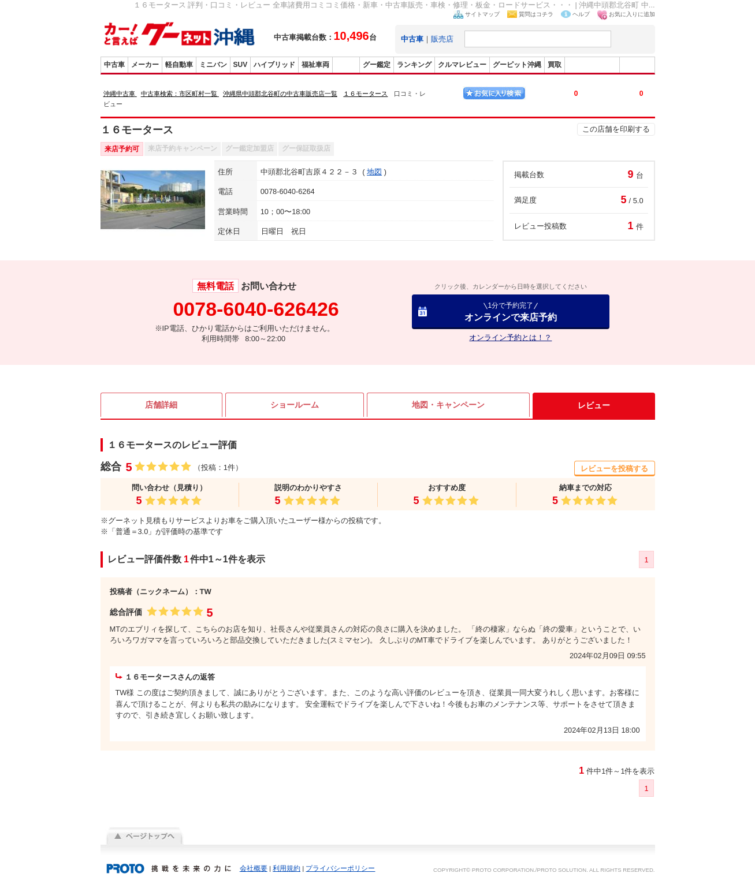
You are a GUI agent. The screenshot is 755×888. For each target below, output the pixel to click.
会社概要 (253, 868)
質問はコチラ (536, 14)
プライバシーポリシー (340, 868)
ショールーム (294, 405)
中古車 (114, 65)
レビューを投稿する (614, 468)
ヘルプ (581, 14)
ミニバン (213, 65)
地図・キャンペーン (448, 405)
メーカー (145, 65)
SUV (240, 65)
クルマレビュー (462, 65)
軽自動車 (179, 65)
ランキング (414, 65)
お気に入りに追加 (632, 14)
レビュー (594, 405)
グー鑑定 (376, 65)
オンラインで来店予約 (510, 311)
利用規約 (286, 868)
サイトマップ (482, 14)
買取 (554, 65)
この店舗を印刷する (616, 129)
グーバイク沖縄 (592, 65)
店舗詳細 (161, 405)
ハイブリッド (274, 65)
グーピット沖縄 (517, 65)
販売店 (442, 39)
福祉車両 (315, 65)
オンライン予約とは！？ (510, 337)
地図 (374, 171)
